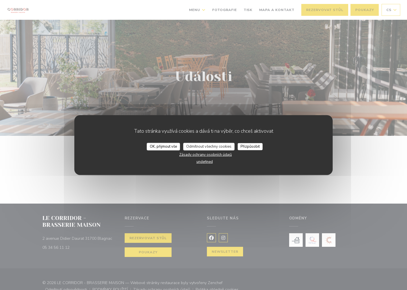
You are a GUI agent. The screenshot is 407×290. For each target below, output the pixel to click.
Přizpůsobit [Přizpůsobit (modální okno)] (250, 146)
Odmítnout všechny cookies (208, 146)
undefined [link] (204, 161)
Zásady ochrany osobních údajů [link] (205, 154)
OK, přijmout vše (163, 146)
